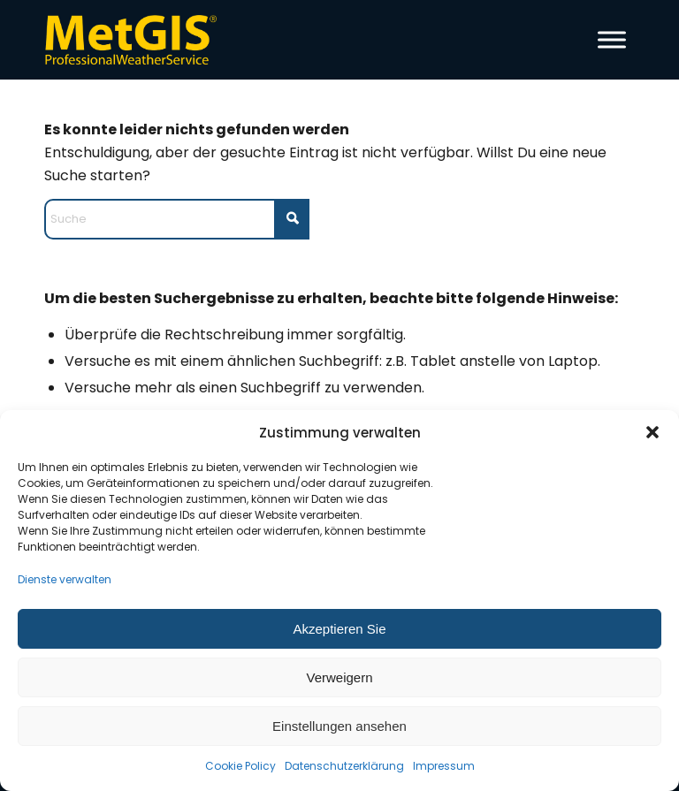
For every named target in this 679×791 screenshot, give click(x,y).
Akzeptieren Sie (339, 628)
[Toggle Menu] (612, 39)
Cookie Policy (240, 765)
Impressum (444, 765)
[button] (652, 432)
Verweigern (339, 677)
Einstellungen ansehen (339, 726)
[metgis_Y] (135, 39)
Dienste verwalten (64, 579)
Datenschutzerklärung (344, 765)
